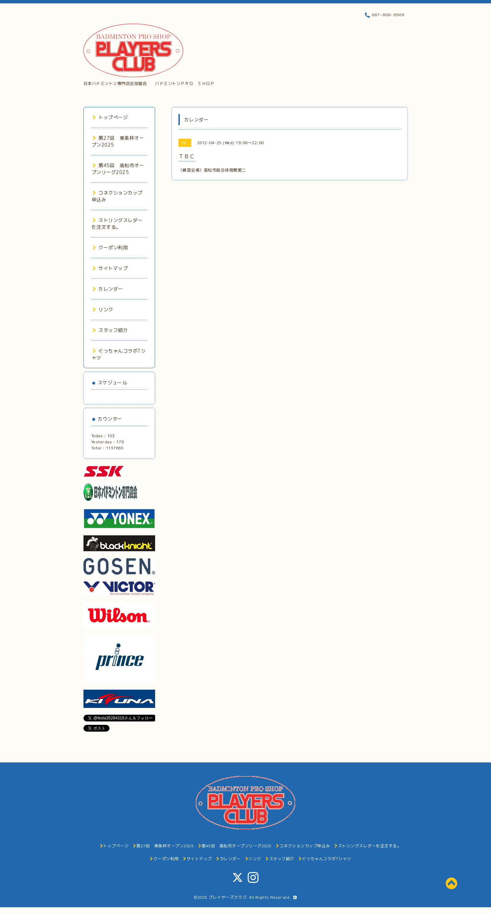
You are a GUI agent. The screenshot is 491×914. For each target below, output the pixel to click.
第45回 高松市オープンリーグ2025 (118, 168)
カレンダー (108, 289)
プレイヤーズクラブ (227, 897)
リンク (103, 309)
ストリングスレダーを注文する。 (117, 223)
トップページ (110, 117)
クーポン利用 (110, 247)
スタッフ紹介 (110, 330)
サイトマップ (110, 268)
